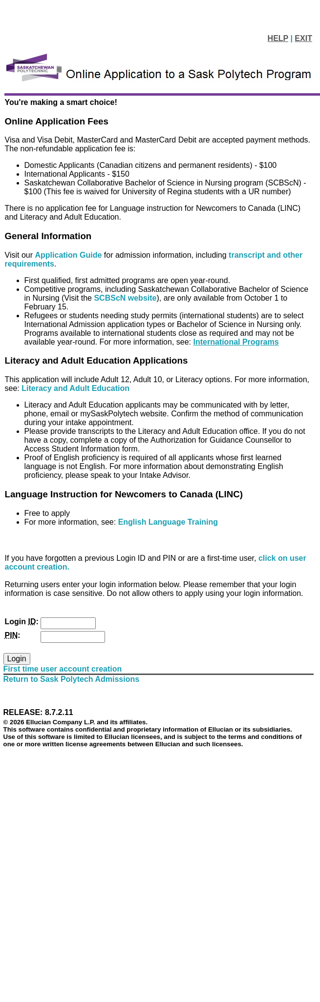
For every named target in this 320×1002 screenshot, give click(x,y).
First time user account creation (62, 669)
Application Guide (69, 255)
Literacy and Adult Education (75, 388)
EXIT (303, 38)
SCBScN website (125, 298)
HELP (278, 38)
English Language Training (168, 522)
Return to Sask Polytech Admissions (71, 679)
